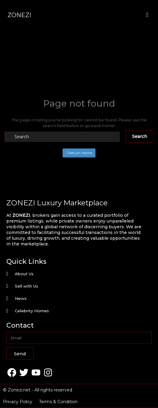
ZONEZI (19, 15)
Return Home (79, 153)
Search (139, 136)
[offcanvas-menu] (147, 15)
